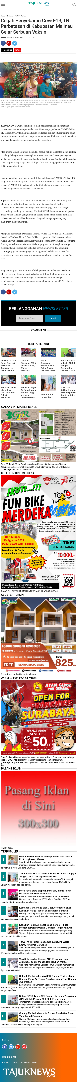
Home (3, 16)
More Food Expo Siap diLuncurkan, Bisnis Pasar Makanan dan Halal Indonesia (45, 892)
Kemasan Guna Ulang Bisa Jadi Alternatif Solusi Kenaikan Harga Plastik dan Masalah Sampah (8, 396)
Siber (15, 1062)
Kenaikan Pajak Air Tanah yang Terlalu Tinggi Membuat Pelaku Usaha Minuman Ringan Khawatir (28, 396)
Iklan (34, 1062)
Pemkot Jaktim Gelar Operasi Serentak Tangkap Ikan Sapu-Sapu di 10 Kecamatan (8, 367)
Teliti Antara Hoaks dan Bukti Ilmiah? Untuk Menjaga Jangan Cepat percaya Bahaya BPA (47, 875)
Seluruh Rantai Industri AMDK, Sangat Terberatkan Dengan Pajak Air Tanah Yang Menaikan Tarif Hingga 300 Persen (68, 370)
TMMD (17, 16)
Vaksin (23, 16)
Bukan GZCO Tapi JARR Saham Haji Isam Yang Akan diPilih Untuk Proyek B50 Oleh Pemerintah (47, 997)
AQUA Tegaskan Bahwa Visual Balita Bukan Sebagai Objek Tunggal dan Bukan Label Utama (48, 369)
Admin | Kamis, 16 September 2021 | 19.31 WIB (18, 37)
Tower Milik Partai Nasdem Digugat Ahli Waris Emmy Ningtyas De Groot (44, 943)
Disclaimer (25, 1062)
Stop (18, 50)
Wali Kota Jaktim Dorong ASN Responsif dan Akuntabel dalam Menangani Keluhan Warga (68, 395)
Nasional (10, 16)
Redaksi (6, 1062)
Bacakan (7, 50)
